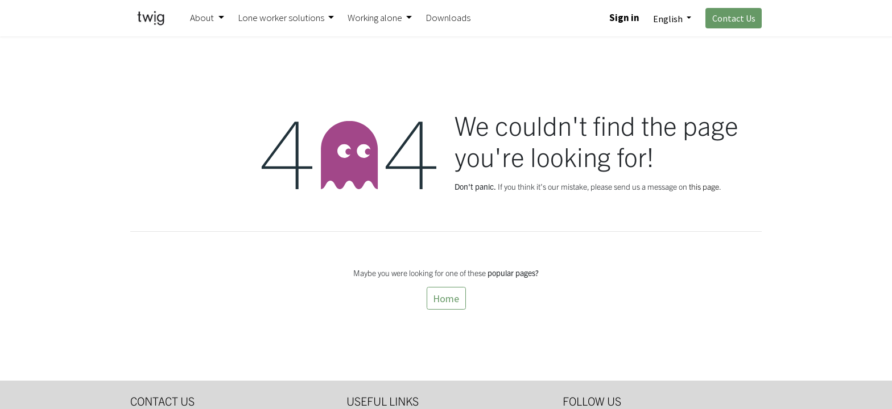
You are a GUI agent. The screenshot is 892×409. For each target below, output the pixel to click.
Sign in (624, 17)
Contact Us (733, 18)
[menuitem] (448, 18)
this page (704, 186)
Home (446, 298)
